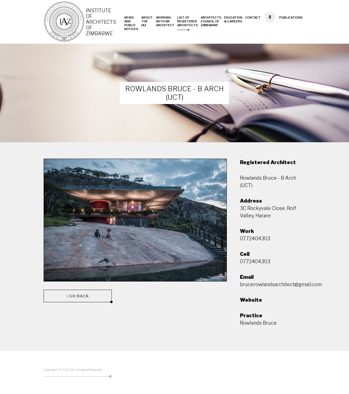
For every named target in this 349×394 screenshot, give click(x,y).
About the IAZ (147, 21)
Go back (78, 296)
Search (269, 24)
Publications (291, 17)
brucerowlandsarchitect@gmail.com (281, 284)
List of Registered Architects (187, 21)
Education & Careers (233, 19)
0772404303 (255, 238)
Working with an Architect (165, 21)
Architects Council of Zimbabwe (211, 21)
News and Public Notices (131, 23)
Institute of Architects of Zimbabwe (101, 22)
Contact (253, 17)
